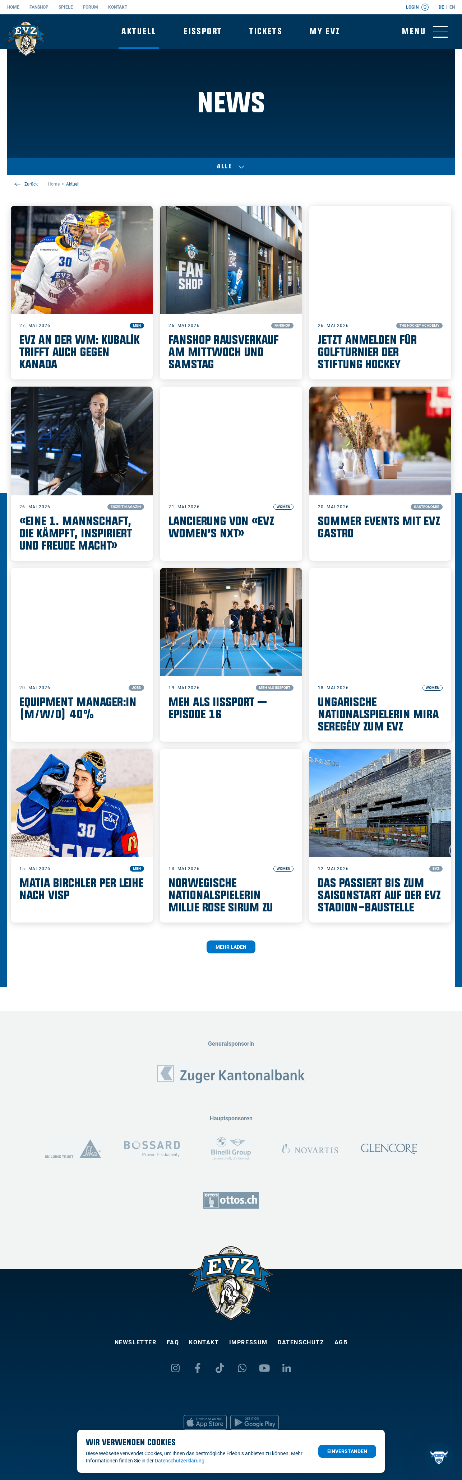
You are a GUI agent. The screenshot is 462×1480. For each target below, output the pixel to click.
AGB (341, 1342)
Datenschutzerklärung (179, 1460)
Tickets (265, 31)
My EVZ (325, 31)
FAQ (173, 1342)
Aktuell (138, 31)
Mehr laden (231, 947)
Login (417, 7)
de (441, 7)
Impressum (248, 1342)
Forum (90, 7)
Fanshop (38, 7)
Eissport (203, 31)
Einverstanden (347, 1451)
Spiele (66, 7)
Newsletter (136, 1342)
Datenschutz (301, 1342)
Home (13, 7)
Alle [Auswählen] (231, 166)
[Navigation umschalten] (425, 32)
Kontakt (117, 7)
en (452, 7)
